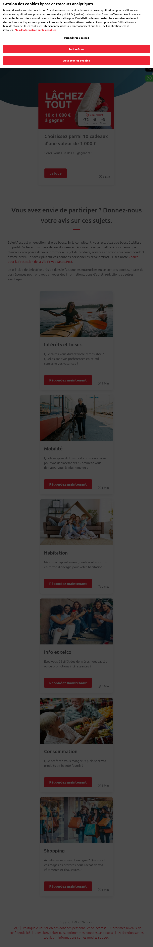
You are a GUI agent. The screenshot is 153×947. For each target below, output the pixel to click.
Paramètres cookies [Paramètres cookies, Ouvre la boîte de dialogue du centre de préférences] (76, 31)
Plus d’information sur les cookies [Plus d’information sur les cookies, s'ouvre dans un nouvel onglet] (35, 23)
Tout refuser (76, 42)
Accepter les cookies (76, 54)
